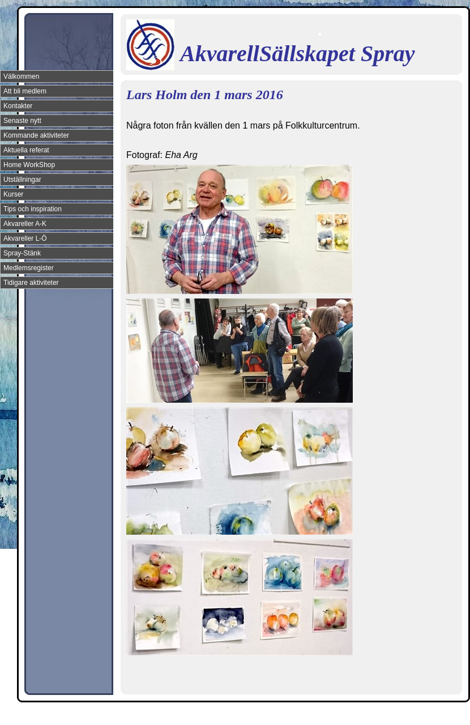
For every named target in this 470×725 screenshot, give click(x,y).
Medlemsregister (28, 268)
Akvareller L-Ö (25, 238)
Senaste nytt (22, 121)
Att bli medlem (24, 91)
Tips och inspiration (32, 209)
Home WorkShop (29, 165)
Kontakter (17, 106)
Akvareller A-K (24, 224)
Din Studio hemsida (443, 715)
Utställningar (22, 180)
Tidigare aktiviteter (31, 283)
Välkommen (21, 76)
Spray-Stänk (22, 253)
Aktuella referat (26, 150)
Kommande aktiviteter (36, 135)
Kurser (13, 194)
